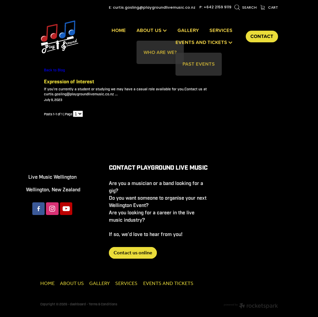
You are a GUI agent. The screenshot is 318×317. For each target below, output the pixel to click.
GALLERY (188, 30)
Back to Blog (54, 70)
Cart (269, 8)
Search (245, 8)
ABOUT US (152, 30)
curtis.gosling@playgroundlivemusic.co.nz (154, 7)
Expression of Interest (69, 82)
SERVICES (220, 30)
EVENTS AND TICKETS (203, 42)
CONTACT (261, 36)
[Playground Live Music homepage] (64, 36)
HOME (119, 30)
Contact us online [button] (133, 253)
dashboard (78, 304)
